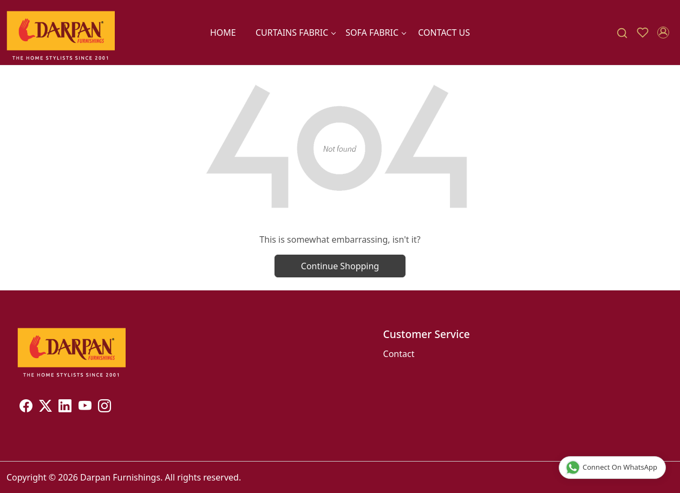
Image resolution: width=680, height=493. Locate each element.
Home (223, 32)
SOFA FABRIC (375, 32)
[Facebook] (26, 407)
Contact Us (444, 32)
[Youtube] (85, 407)
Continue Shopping (340, 266)
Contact (399, 354)
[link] (622, 33)
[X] (45, 407)
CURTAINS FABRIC (295, 32)
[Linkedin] (65, 407)
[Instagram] (104, 407)
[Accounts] (663, 32)
